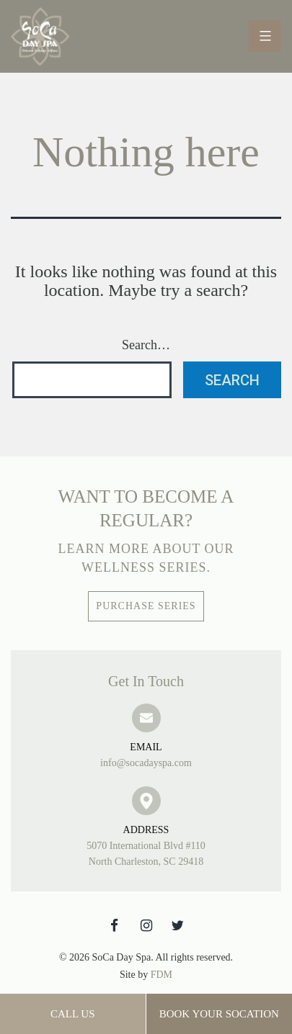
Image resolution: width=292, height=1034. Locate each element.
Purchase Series (145, 606)
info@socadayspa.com (146, 753)
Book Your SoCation (219, 1014)
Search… (146, 345)
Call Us (72, 1014)
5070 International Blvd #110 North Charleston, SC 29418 (146, 844)
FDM (161, 974)
